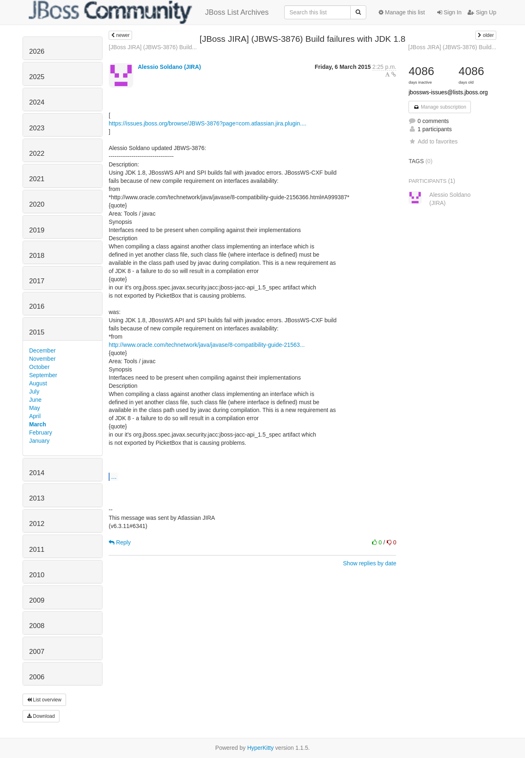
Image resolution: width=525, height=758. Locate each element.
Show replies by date (369, 563)
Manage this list (402, 12)
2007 (36, 652)
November (42, 358)
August (38, 383)
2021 (36, 179)
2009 (36, 600)
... (113, 476)
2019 (36, 230)
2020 (36, 204)
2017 (36, 281)
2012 (36, 524)
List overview (44, 700)
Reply (120, 542)
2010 (36, 575)
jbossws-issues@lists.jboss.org (448, 92)
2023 (36, 128)
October (39, 367)
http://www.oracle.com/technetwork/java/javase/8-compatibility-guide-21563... (207, 344)
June (35, 399)
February (40, 432)
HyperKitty (260, 747)
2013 (36, 498)
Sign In (449, 12)
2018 (36, 255)
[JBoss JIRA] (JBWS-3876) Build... (153, 47)
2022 (36, 153)
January (39, 440)
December (42, 350)
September (43, 375)
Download (41, 716)
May (34, 408)
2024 (36, 102)
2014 (36, 473)
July (34, 391)
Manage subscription (439, 107)
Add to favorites (433, 141)
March (37, 424)
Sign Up (482, 12)
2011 (36, 549)
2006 (36, 677)
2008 (36, 626)
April (35, 416)
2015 (36, 332)
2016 (36, 306)
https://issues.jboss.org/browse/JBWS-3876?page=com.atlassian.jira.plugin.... (207, 123)
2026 (36, 51)
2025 (36, 77)
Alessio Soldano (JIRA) (169, 67)
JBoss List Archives (149, 12)
